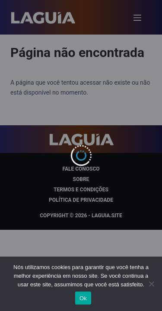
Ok (83, 298)
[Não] (151, 283)
